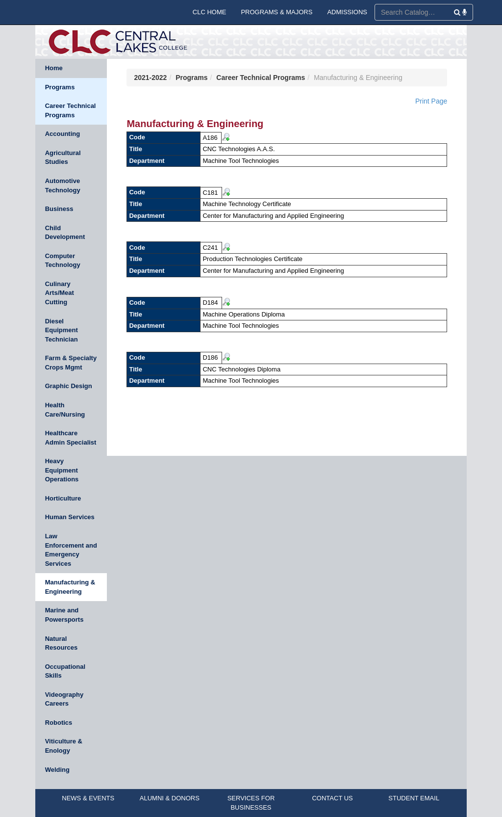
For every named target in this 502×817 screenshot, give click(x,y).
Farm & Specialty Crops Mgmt (71, 362)
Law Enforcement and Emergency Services (71, 549)
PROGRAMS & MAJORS (276, 12)
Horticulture (63, 498)
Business (59, 208)
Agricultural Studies (63, 157)
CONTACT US (332, 798)
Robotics (59, 722)
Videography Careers (64, 699)
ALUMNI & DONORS (170, 798)
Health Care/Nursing (65, 409)
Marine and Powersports (64, 614)
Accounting (62, 133)
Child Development (65, 232)
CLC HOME (209, 12)
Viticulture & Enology (63, 746)
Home (54, 68)
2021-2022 (150, 77)
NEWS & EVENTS (88, 798)
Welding (57, 769)
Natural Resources (61, 643)
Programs (60, 87)
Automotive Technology (62, 185)
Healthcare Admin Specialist (71, 437)
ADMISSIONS (347, 12)
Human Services (70, 517)
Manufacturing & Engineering (70, 587)
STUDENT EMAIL (413, 798)
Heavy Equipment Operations (62, 470)
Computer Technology (62, 260)
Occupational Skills (65, 671)
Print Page (431, 101)
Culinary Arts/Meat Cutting (59, 293)
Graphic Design (68, 386)
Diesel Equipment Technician (61, 330)
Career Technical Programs (70, 110)
